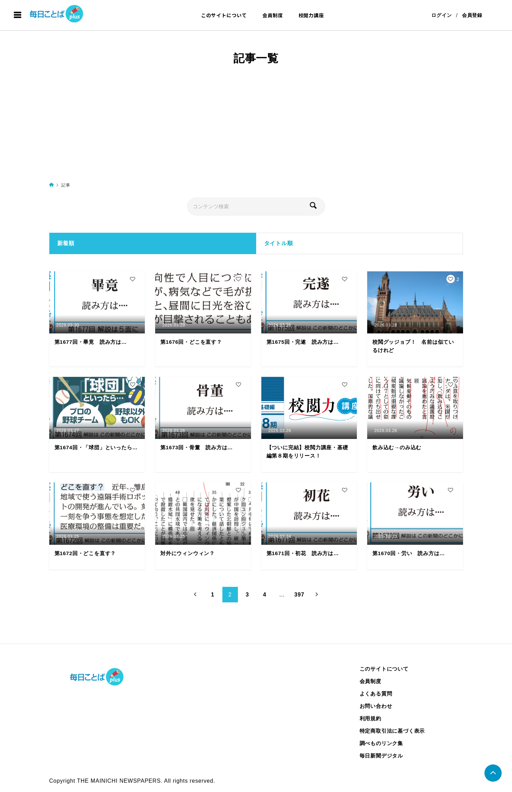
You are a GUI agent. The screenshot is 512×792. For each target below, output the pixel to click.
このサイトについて (224, 15)
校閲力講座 (311, 15)
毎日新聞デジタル (381, 756)
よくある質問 (376, 693)
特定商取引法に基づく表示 (392, 731)
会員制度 (272, 15)
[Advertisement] (256, 129)
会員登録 (472, 15)
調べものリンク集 (381, 743)
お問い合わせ (376, 706)
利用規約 (370, 718)
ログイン (441, 15)
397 (299, 595)
